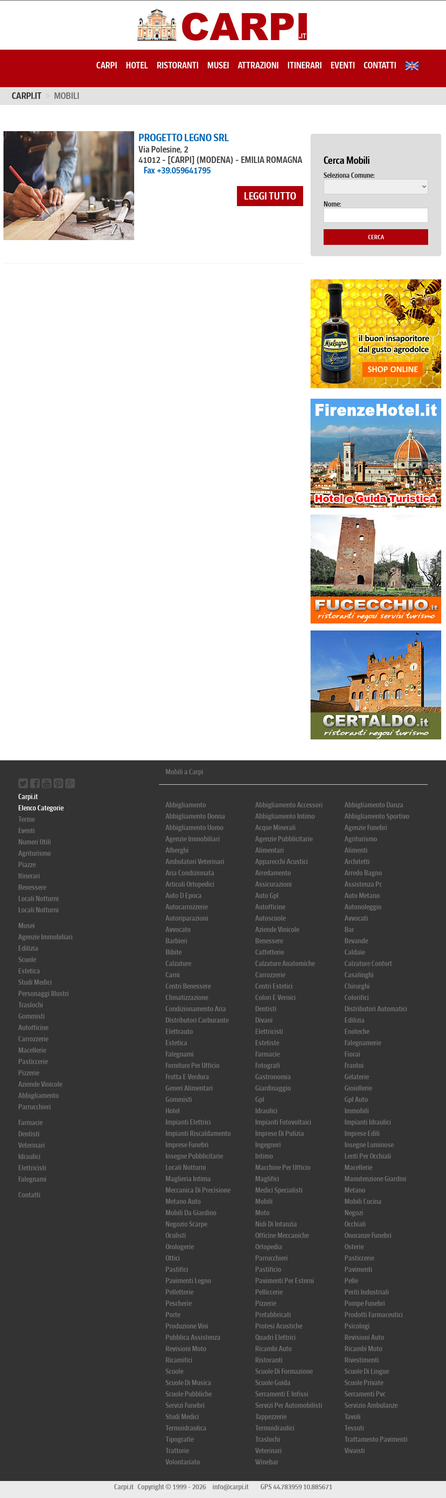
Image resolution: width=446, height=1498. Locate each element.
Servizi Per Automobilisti (288, 1405)
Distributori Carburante (197, 1020)
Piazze (27, 865)
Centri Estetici (274, 986)
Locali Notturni (38, 899)
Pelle (351, 1281)
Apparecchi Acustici (281, 861)
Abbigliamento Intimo (285, 816)
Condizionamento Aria (196, 1009)
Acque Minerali (275, 828)
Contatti (380, 65)
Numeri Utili (34, 842)
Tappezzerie (271, 1417)
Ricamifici (179, 1360)
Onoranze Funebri (368, 1235)
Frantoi (354, 1065)
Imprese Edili (362, 1133)
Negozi (354, 1213)
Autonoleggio (363, 907)
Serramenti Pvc (365, 1394)
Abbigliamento (38, 1095)
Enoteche (357, 1031)
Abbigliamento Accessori (289, 805)
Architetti (357, 861)
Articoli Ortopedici (190, 884)
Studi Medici (35, 982)
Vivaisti (355, 1451)
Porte (173, 1315)
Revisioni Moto (186, 1349)
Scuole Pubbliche (189, 1394)
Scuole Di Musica (188, 1383)
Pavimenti (358, 1269)
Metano (355, 1190)
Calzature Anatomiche (285, 963)
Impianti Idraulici (368, 1122)
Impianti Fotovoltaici (283, 1122)
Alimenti (356, 850)
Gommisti (31, 1016)
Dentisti (29, 1134)
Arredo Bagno (363, 873)
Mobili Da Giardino (191, 1213)
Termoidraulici (274, 1428)
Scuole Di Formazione (284, 1371)
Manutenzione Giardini (375, 1179)
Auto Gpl (267, 895)
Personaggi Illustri (43, 994)
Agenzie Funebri (366, 828)
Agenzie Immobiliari (45, 937)
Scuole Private (364, 1383)
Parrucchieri (34, 1107)
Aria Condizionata (190, 873)
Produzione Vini (187, 1326)
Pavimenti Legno (188, 1281)
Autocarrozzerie (187, 907)
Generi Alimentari (189, 1088)
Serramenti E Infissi (281, 1394)
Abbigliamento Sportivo (377, 816)
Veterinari (31, 1145)
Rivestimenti (362, 1360)
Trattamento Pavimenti (376, 1439)
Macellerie (32, 1050)
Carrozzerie (33, 1039)
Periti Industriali (367, 1292)
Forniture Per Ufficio (193, 1065)
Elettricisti (32, 1168)
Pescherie (179, 1303)
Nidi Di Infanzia (276, 1224)
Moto (262, 1213)
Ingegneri (268, 1145)
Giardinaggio (273, 1088)
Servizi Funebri (185, 1405)
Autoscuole (270, 918)
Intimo (264, 1156)
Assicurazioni (273, 884)
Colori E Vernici (275, 997)
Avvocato (178, 929)
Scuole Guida (273, 1383)
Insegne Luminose (369, 1145)
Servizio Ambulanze (371, 1405)
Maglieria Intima (188, 1179)
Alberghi (177, 850)
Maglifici (267, 1179)
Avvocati (356, 918)
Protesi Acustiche (278, 1326)
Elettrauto (179, 1031)
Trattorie (177, 1451)
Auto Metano (362, 895)
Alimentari (269, 850)
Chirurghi (357, 986)
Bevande (356, 941)
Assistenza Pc (363, 884)
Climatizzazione (187, 997)
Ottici (173, 1258)
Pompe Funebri (365, 1303)
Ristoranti (178, 65)
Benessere (32, 887)
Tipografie (180, 1439)
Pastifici (177, 1269)
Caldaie (355, 952)
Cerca (376, 237)
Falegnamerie (363, 1043)
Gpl (259, 1099)
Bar (349, 929)
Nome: (332, 204)
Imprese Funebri (187, 1145)
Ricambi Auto (273, 1349)
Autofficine (33, 1028)
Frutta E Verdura (187, 1077)
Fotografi (267, 1065)
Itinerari (304, 65)
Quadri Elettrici (275, 1337)
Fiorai (352, 1054)
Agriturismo (34, 853)
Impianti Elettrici (188, 1122)
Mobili (264, 1201)
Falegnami (32, 1179)
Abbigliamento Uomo (194, 828)
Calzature (178, 963)
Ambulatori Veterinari (195, 861)
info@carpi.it (231, 1487)
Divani (264, 1020)
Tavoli (353, 1417)
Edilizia (28, 948)
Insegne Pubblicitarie (194, 1156)
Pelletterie (179, 1292)
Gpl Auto (356, 1099)
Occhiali (355, 1224)
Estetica (29, 971)
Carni (173, 975)
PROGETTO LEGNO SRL (184, 137)
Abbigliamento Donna (195, 816)
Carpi (106, 65)
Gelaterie (357, 1077)
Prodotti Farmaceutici (374, 1315)
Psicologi (357, 1326)
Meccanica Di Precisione (198, 1190)
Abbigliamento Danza (374, 805)
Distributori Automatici (376, 1009)
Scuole (27, 960)
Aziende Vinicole (40, 1084)
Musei (218, 65)
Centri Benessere (188, 986)
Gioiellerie (358, 1088)
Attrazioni (258, 65)
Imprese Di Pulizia (279, 1133)
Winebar (266, 1462)
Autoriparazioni (187, 918)
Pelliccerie (269, 1292)
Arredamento (273, 873)
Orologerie (180, 1247)
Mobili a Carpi (184, 772)
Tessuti (354, 1428)
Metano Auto (183, 1201)
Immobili (357, 1111)
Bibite (174, 952)
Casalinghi (359, 975)
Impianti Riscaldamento (198, 1133)
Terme (26, 819)
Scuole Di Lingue (367, 1371)
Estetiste (267, 1043)
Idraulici (29, 1156)
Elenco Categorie (41, 808)
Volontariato (183, 1462)
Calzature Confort (368, 963)
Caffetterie (269, 952)
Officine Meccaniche (282, 1235)
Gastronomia (273, 1077)
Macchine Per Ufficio (283, 1167)
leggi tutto (270, 196)
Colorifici (357, 997)
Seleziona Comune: (349, 175)
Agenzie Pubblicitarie (284, 839)
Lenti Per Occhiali (368, 1156)
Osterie (354, 1247)
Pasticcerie (33, 1061)
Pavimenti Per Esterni (284, 1281)
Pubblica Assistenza (193, 1337)
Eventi (343, 65)
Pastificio (268, 1269)
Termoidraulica (186, 1428)
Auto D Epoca (184, 895)
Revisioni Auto (364, 1337)
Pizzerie (28, 1073)
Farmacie (30, 1122)
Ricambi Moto (363, 1349)
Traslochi (30, 1005)
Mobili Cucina (363, 1201)
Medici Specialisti (279, 1190)
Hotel (137, 65)
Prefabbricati (273, 1315)
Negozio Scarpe (186, 1224)
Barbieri (176, 941)
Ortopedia (268, 1247)
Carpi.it (26, 96)
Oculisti (176, 1235)
